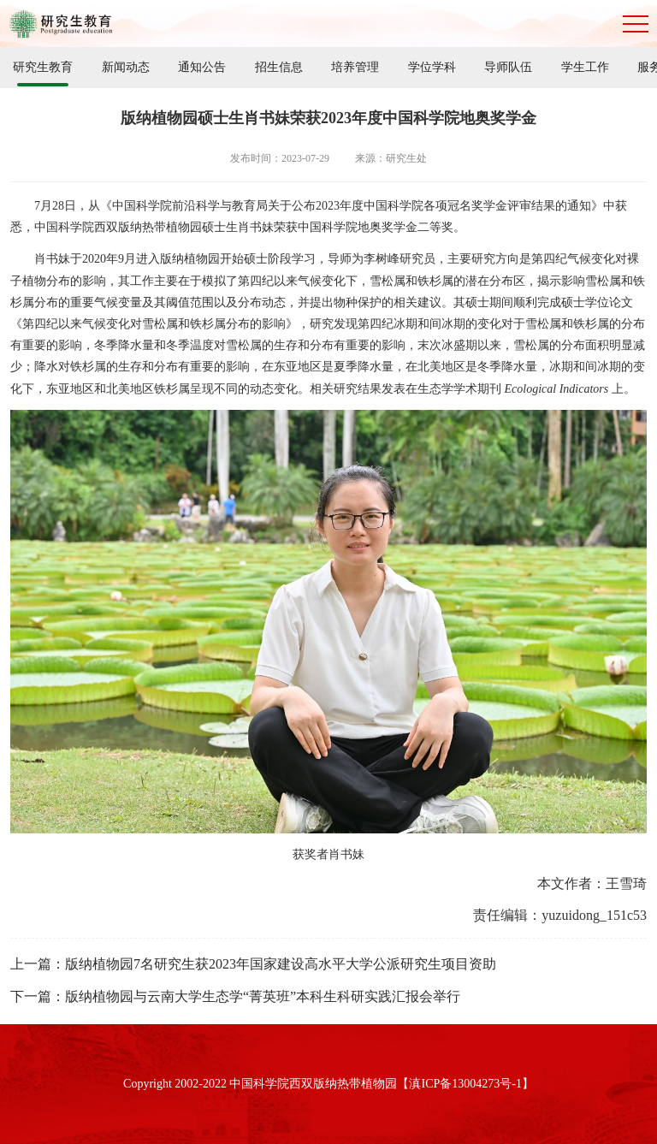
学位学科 (432, 67)
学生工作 (585, 67)
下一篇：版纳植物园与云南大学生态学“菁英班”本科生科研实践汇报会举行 (235, 996)
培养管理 (355, 67)
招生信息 (279, 67)
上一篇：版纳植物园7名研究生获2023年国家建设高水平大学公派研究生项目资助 (253, 964)
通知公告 (202, 67)
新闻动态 (126, 67)
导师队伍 (508, 67)
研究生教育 (43, 67)
